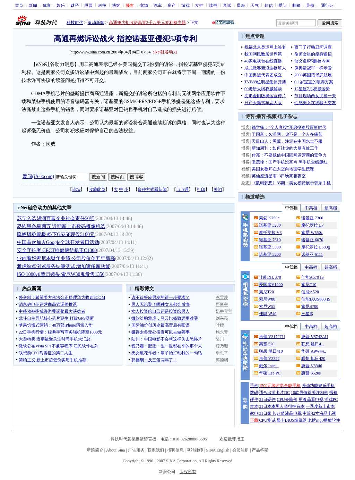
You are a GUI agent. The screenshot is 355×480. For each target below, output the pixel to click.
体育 (47, 5)
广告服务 (136, 450)
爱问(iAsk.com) (38, 176)
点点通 (182, 189)
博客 (116, 5)
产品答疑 (260, 450)
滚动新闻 (96, 22)
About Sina (115, 450)
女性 (199, 5)
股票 (88, 5)
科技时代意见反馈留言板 (133, 439)
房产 (171, 5)
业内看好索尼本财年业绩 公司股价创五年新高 (66, 258)
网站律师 (195, 450)
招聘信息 (175, 450)
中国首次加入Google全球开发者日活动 (58, 242)
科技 (102, 5)
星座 (241, 5)
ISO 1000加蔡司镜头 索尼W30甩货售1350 (61, 274)
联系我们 (155, 450)
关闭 (218, 189)
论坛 (76, 189)
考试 (227, 5)
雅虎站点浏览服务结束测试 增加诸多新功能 (64, 266)
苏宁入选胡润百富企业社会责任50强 (56, 218)
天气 (255, 5)
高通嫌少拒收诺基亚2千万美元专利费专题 (147, 22)
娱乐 (61, 5)
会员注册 (240, 450)
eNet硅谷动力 (165, 52)
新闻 (33, 5)
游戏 (185, 5)
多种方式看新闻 (152, 189)
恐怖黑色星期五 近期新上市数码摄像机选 (61, 226)
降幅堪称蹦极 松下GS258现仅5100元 (56, 234)
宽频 (144, 5)
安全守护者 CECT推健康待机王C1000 (57, 250)
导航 (310, 5)
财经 (74, 5)
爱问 (282, 5)
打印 (201, 189)
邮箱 (296, 5)
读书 (213, 5)
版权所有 (188, 471)
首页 (19, 5)
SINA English (217, 450)
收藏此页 (97, 189)
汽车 (158, 5)
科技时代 (75, 22)
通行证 (327, 5)
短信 (269, 5)
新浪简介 (95, 450)
